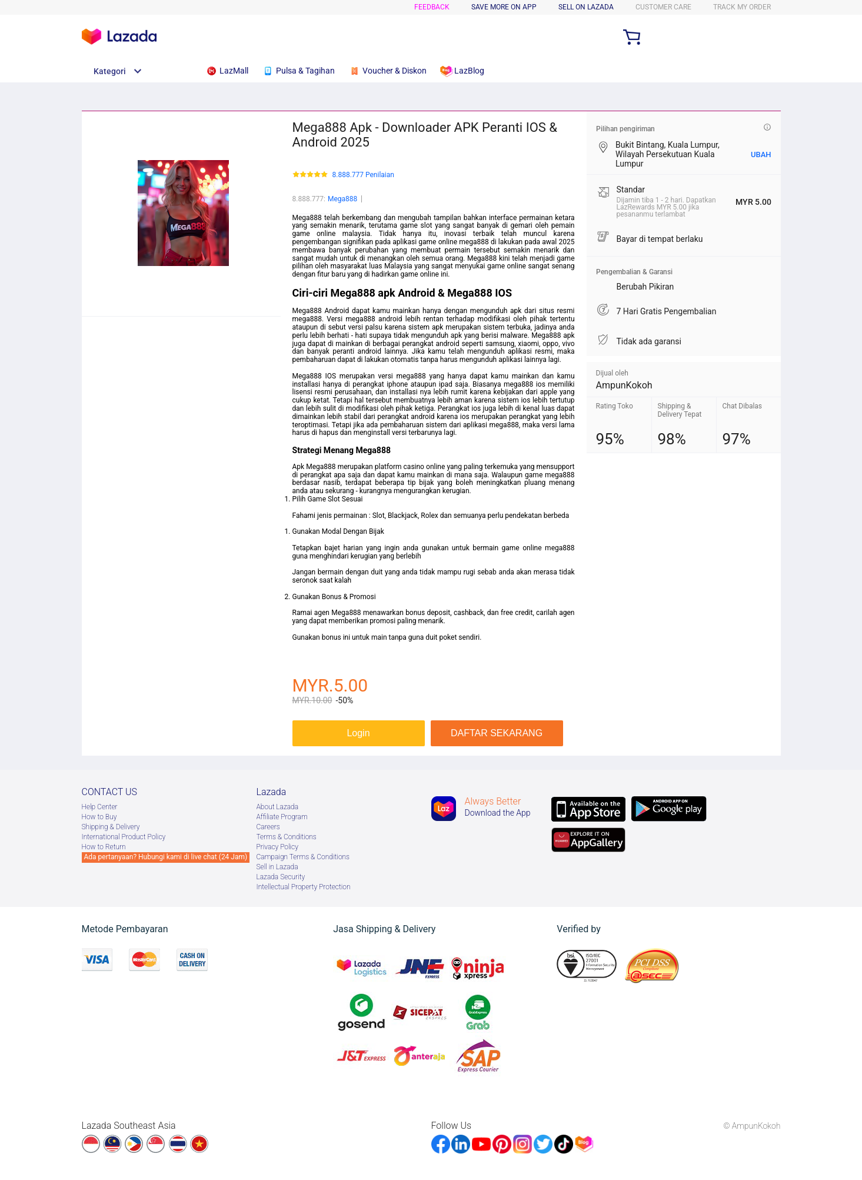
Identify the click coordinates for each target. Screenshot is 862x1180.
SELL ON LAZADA (586, 7)
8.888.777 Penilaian (363, 175)
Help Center (100, 807)
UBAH (761, 154)
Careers (268, 827)
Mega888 (342, 199)
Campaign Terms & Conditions (303, 857)
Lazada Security (281, 877)
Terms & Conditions (287, 837)
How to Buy (99, 817)
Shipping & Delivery (111, 827)
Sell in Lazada (277, 867)
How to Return (104, 847)
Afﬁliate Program (282, 817)
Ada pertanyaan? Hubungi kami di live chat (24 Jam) (166, 857)
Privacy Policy (277, 847)
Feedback (432, 7)
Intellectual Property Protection (304, 887)
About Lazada (278, 807)
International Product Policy (124, 837)
